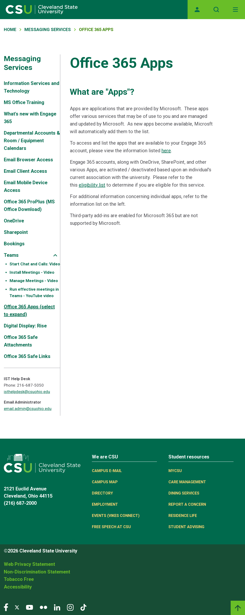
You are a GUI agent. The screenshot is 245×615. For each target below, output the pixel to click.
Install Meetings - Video (32, 272)
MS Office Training (24, 102)
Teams (11, 255)
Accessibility (18, 587)
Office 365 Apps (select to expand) (29, 310)
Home (10, 29)
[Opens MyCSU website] (197, 9)
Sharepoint (16, 232)
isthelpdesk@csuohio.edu (27, 391)
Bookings (14, 244)
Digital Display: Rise (25, 326)
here (166, 150)
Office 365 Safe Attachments (21, 341)
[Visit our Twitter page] (17, 607)
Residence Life (182, 515)
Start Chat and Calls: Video (35, 264)
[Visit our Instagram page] (70, 607)
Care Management (187, 482)
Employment (105, 504)
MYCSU (175, 470)
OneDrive (14, 221)
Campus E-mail (107, 470)
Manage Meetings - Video (34, 280)
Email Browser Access (28, 160)
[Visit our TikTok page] (83, 607)
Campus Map (105, 482)
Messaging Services (47, 29)
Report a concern (187, 504)
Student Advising (186, 527)
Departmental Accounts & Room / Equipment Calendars (32, 140)
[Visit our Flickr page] (43, 607)
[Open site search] (216, 9)
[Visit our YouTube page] (29, 607)
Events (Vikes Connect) (115, 515)
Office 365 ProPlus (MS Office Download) (29, 205)
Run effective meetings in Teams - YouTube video (34, 292)
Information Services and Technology (31, 87)
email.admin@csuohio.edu (27, 408)
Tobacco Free (19, 579)
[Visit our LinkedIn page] (57, 607)
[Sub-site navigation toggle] (55, 255)
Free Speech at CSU (111, 527)
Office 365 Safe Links (27, 356)
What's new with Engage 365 (30, 117)
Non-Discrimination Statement (37, 572)
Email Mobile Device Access (25, 186)
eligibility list (92, 185)
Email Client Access (25, 171)
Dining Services (183, 493)
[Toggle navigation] (235, 9)
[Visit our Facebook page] (6, 607)
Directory (102, 493)
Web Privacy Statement (29, 564)
